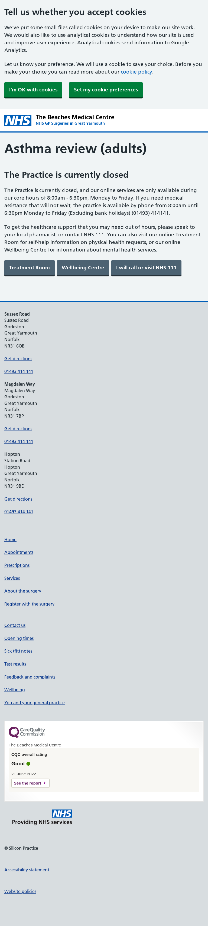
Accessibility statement (26, 869)
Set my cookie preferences (106, 90)
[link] (29, 267)
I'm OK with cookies (33, 90)
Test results (15, 664)
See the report (27, 783)
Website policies (20, 891)
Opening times (19, 638)
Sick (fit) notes (18, 651)
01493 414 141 (18, 371)
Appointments (18, 552)
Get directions (18, 358)
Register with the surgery (29, 604)
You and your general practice (34, 702)
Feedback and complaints (29, 677)
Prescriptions (17, 565)
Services (12, 578)
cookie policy (136, 72)
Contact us (14, 625)
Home (10, 539)
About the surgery (22, 591)
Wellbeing (14, 689)
